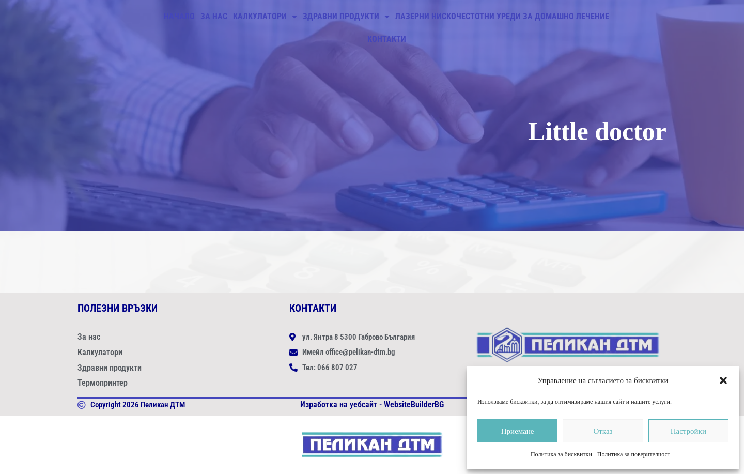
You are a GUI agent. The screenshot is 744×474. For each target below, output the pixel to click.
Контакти (386, 39)
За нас (213, 16)
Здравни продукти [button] (346, 16)
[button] (723, 380)
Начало (179, 16)
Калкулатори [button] (265, 16)
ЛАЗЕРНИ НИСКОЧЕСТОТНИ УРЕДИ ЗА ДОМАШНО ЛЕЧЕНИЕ (502, 16)
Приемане (517, 431)
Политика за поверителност (633, 454)
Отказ (602, 431)
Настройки (688, 431)
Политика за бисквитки (561, 454)
